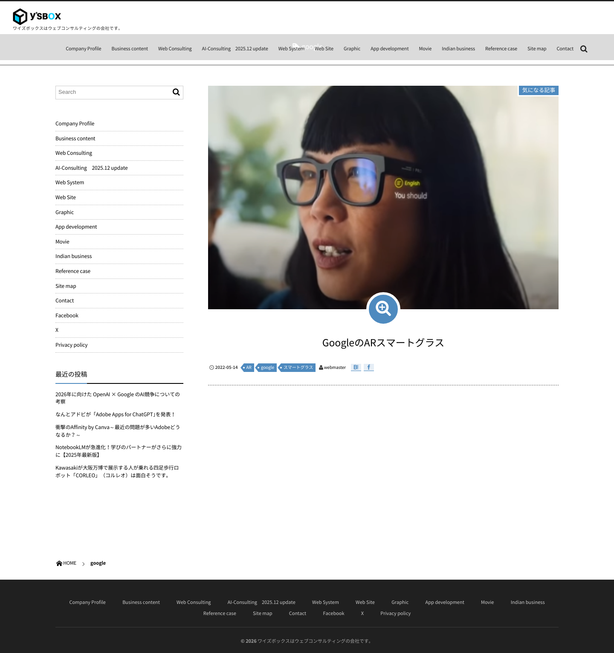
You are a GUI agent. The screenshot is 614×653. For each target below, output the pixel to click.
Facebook (66, 315)
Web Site (324, 48)
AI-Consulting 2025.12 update (235, 48)
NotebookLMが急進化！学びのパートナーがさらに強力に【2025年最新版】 (118, 451)
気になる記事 (538, 90)
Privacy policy (71, 344)
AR (249, 367)
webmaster (335, 367)
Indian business (458, 48)
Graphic (352, 48)
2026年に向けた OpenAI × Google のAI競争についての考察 (117, 398)
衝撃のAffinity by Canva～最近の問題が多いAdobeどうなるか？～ (117, 430)
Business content (130, 48)
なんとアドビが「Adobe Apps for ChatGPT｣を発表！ (115, 414)
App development (389, 48)
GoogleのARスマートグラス (383, 342)
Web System (291, 48)
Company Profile (83, 48)
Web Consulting (175, 48)
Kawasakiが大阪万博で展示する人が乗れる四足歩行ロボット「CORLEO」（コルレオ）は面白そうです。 (117, 471)
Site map (536, 48)
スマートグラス (298, 367)
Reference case (501, 48)
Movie (425, 48)
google (267, 367)
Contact (564, 48)
